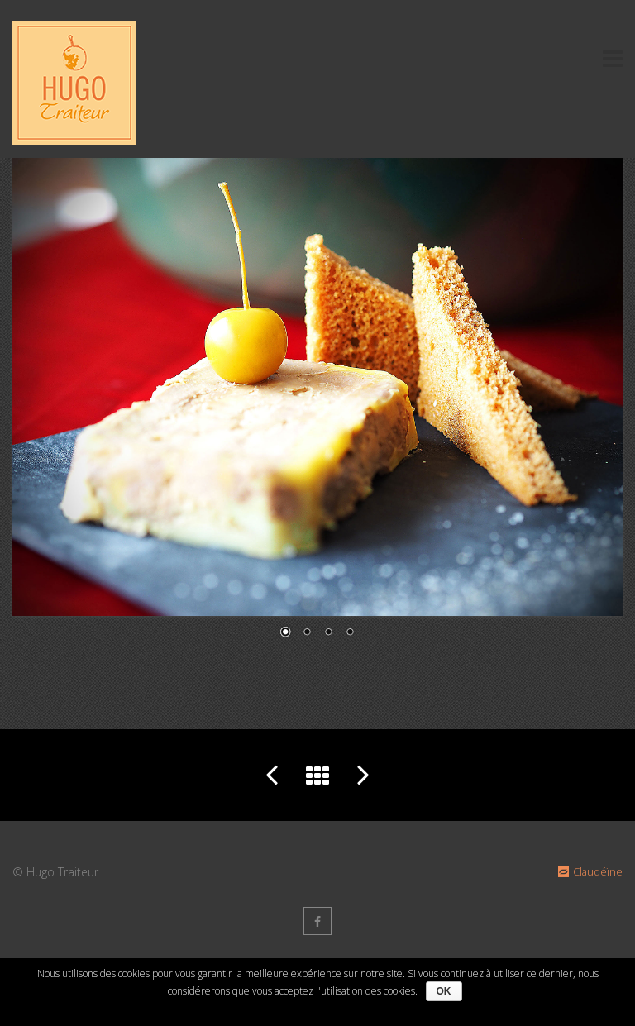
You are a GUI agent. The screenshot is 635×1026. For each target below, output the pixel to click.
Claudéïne (589, 872)
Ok (444, 991)
